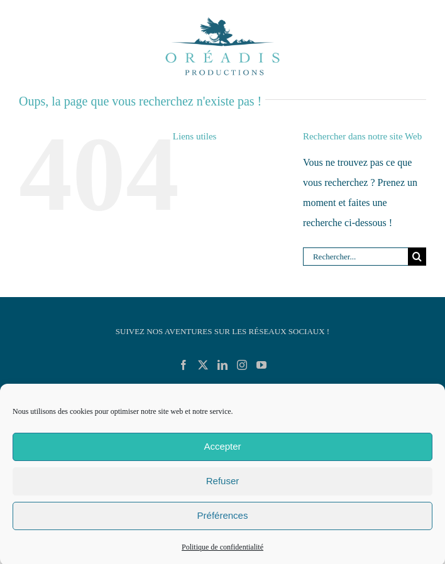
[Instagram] (242, 365)
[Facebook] (184, 365)
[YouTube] (261, 365)
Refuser (222, 485)
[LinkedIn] (222, 365)
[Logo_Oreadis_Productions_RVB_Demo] (222, 17)
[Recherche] (417, 256)
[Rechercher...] (355, 256)
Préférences (222, 519)
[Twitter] (203, 365)
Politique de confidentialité (222, 550)
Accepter (222, 450)
